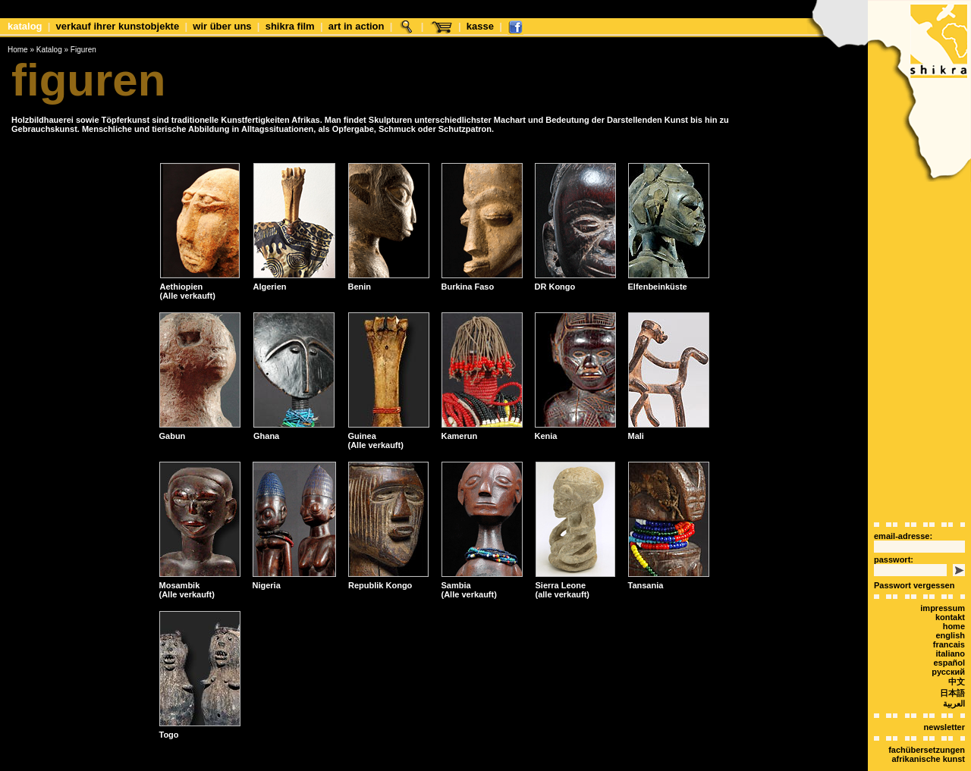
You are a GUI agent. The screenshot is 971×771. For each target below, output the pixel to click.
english (950, 608)
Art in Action (356, 26)
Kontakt (950, 590)
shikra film (290, 26)
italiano (950, 627)
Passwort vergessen (914, 558)
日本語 (952, 666)
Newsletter (944, 700)
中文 (956, 655)
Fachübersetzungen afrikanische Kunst (926, 728)
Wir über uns (222, 26)
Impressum (942, 581)
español (949, 636)
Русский (948, 645)
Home (18, 49)
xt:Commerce (513, 762)
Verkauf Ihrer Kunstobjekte (118, 26)
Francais (949, 617)
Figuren (83, 49)
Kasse (480, 26)
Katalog (25, 26)
